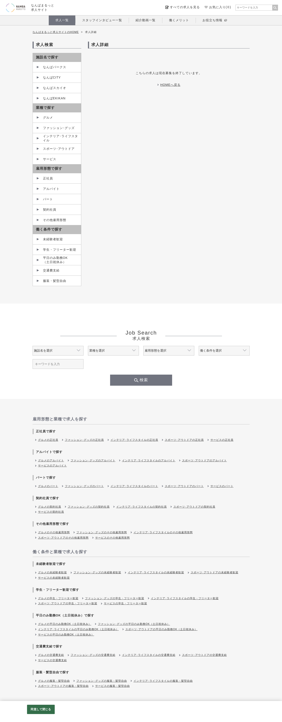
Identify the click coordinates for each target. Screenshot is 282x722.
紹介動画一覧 (146, 20)
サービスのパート (221, 486)
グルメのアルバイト (51, 460)
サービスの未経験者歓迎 (54, 577)
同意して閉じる (41, 709)
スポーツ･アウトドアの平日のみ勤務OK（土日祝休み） (161, 629)
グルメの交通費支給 (51, 655)
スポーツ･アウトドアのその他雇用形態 (63, 537)
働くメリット (179, 20)
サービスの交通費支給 (52, 660)
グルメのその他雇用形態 (54, 532)
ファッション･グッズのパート (84, 486)
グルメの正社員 (48, 439)
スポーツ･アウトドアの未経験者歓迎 (214, 572)
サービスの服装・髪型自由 (112, 685)
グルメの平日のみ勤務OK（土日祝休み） (64, 624)
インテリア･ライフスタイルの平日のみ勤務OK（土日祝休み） (78, 629)
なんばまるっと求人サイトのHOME (56, 32)
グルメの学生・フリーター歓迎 (58, 598)
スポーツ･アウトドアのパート (184, 486)
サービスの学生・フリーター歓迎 (125, 603)
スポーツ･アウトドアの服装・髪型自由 (63, 685)
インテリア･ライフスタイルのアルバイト (148, 460)
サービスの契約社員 (51, 511)
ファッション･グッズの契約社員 (89, 506)
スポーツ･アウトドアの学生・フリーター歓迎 (67, 603)
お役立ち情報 (212, 20)
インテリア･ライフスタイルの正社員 (134, 439)
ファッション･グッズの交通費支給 (93, 655)
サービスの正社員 (221, 439)
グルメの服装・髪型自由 (54, 680)
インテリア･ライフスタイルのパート (134, 486)
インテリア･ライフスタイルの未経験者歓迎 (156, 572)
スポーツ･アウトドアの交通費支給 (204, 655)
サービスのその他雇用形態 (112, 537)
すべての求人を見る (185, 7)
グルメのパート (48, 486)
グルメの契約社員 (49, 506)
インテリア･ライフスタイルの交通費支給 (148, 655)
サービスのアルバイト (52, 465)
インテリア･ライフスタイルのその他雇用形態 (163, 532)
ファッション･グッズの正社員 (84, 439)
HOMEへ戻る (170, 85)
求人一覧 (62, 20)
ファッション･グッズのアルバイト (93, 460)
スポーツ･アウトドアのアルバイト (204, 460)
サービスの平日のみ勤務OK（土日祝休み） (66, 634)
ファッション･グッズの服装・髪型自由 (101, 680)
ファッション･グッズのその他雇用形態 (101, 532)
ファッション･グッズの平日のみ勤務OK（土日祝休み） (134, 624)
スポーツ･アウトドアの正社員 (184, 439)
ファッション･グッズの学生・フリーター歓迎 (114, 598)
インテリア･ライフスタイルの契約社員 (141, 506)
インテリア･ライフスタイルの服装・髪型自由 (163, 680)
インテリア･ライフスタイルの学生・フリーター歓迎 (185, 598)
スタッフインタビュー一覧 (102, 20)
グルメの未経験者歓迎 (52, 572)
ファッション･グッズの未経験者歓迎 (97, 572)
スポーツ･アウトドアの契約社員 (194, 506)
